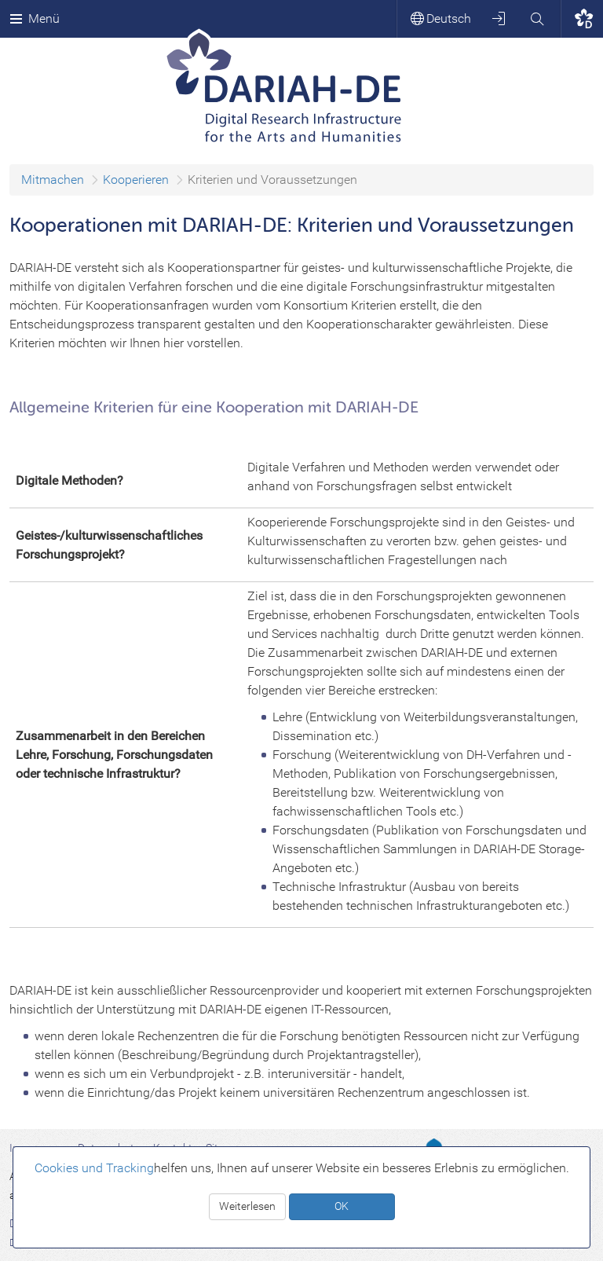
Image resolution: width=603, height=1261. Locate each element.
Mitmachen (52, 179)
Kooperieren (136, 179)
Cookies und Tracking (94, 1167)
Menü (34, 18)
